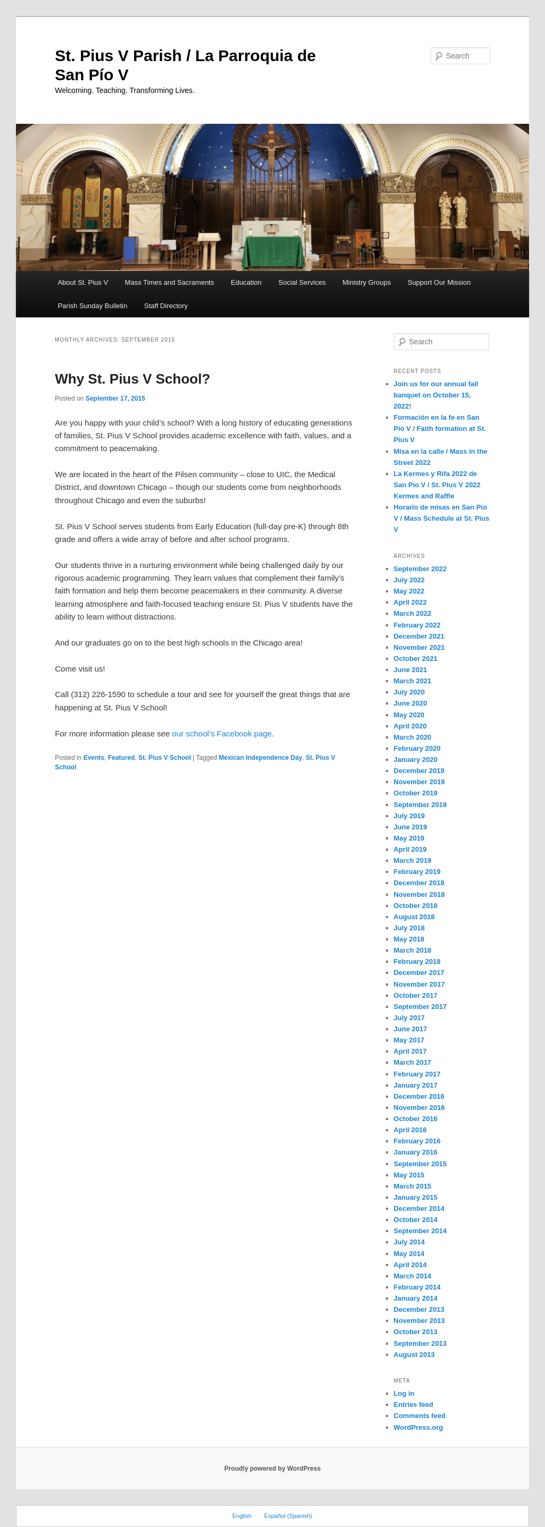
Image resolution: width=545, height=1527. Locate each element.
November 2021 (419, 647)
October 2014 (415, 1220)
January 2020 (415, 760)
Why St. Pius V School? (132, 379)
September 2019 (420, 805)
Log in (404, 1393)
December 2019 (419, 771)
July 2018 (409, 928)
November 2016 (419, 1108)
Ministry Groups (366, 282)
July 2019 (409, 816)
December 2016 (419, 1096)
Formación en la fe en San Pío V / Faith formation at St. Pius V (440, 428)
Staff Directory (166, 306)
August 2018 (414, 917)
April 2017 (410, 1051)
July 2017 (409, 1018)
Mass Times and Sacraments (169, 282)
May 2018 (409, 939)
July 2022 (409, 580)
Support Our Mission (439, 282)
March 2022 (413, 613)
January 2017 (415, 1085)
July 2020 (409, 692)
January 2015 (415, 1197)
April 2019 (410, 849)
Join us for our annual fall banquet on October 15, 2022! (436, 395)
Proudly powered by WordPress (272, 1468)
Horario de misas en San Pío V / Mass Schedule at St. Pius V (442, 518)
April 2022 (410, 602)
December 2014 (419, 1208)
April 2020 (410, 726)
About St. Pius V (82, 282)
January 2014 (415, 1298)
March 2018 (413, 950)
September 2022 (420, 569)
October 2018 (415, 906)
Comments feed (420, 1416)
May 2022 (409, 591)
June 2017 (410, 1029)
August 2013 (414, 1355)
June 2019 (410, 827)
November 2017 (419, 984)
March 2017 (413, 1062)
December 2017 (419, 973)
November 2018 (419, 894)
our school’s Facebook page (221, 733)
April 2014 (410, 1265)
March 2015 (413, 1186)
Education (246, 282)
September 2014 (420, 1231)
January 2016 (415, 1152)
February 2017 (417, 1074)
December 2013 (419, 1309)
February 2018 (417, 961)
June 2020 (410, 703)
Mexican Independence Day (260, 757)
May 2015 (409, 1175)
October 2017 (415, 995)
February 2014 (417, 1287)
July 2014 (409, 1242)
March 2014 (413, 1276)
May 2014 (409, 1254)
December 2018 (419, 883)
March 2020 (413, 737)
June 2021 (410, 670)
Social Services (302, 282)
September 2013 (420, 1343)
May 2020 (409, 715)
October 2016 (415, 1119)
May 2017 (409, 1040)
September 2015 (420, 1164)
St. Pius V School (164, 757)
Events (94, 757)
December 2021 (419, 636)
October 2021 (415, 659)
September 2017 (420, 1007)
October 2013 (415, 1332)
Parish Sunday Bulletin (92, 306)
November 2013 (419, 1321)
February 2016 (417, 1141)
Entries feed (413, 1405)
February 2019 (417, 872)
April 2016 (410, 1130)
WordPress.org (418, 1427)
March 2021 (413, 681)
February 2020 (417, 748)
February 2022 (417, 625)
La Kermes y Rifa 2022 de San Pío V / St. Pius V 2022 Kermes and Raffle (437, 485)
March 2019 (413, 860)
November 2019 (419, 782)
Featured (121, 757)
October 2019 (415, 793)
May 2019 (409, 838)
